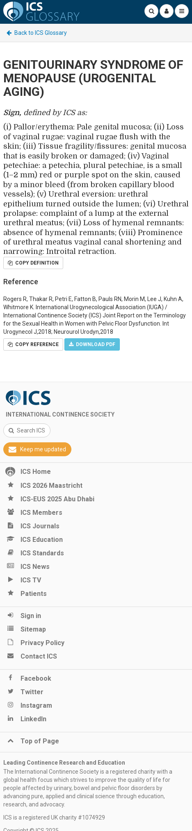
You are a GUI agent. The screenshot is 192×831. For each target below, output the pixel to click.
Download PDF (92, 344)
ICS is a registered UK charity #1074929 (54, 817)
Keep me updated (37, 449)
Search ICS (27, 430)
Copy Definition (33, 263)
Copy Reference (33, 344)
